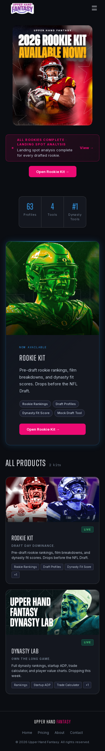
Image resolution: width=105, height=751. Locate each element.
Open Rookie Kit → (52, 171)
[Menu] (94, 8)
